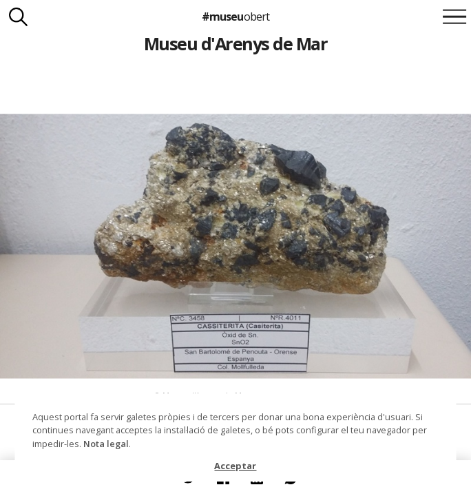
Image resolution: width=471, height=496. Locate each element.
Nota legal (106, 443)
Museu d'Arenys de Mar (235, 43)
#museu (235, 16)
